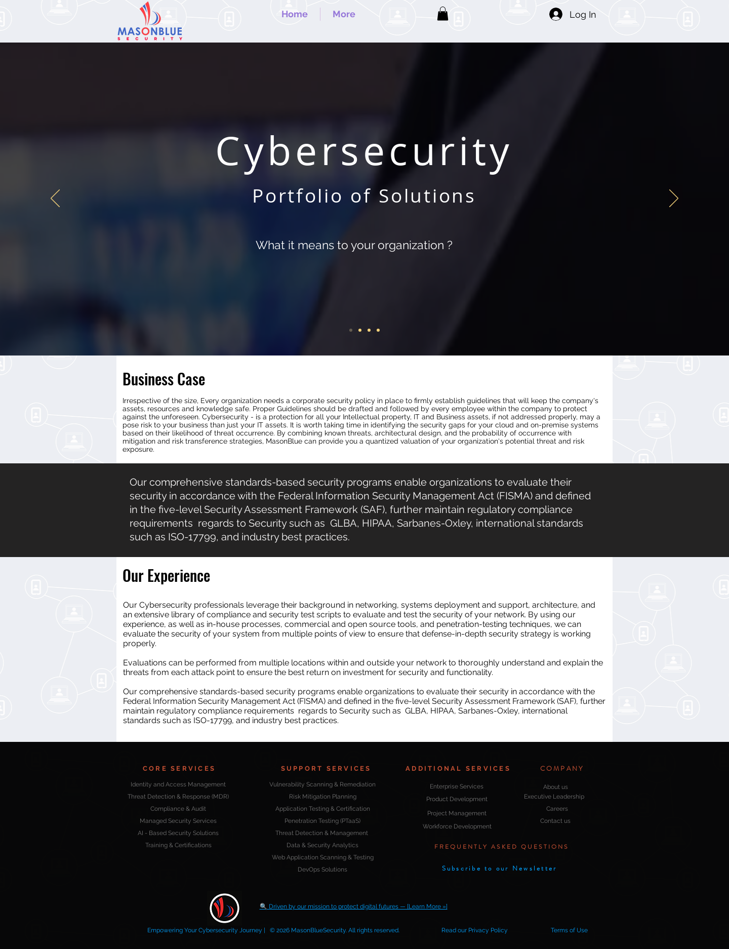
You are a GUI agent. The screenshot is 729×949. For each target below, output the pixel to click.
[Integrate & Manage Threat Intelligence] (378, 330)
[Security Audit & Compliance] (359, 330)
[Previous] (55, 199)
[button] (443, 13)
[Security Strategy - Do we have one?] (369, 330)
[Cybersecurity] (350, 330)
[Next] (673, 199)
